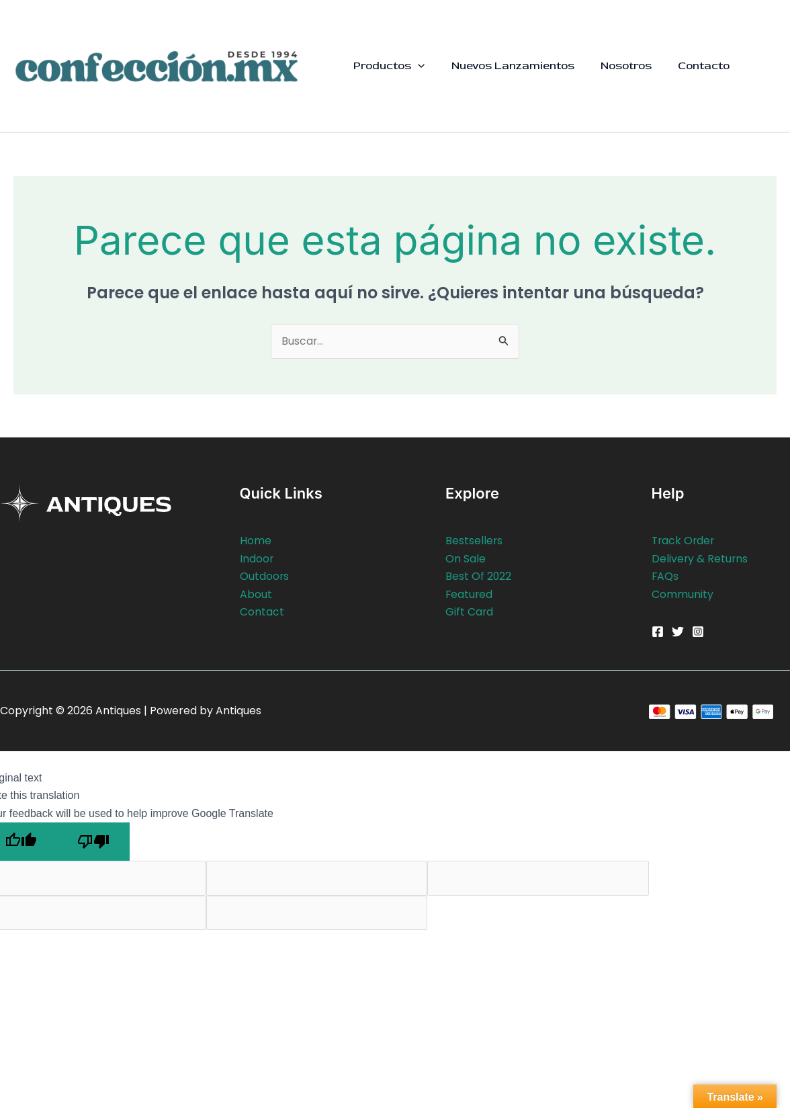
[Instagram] (698, 632)
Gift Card (469, 612)
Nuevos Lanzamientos (507, 65)
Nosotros (617, 65)
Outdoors (265, 577)
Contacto (691, 65)
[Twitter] (678, 632)
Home (255, 541)
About (256, 594)
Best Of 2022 (478, 577)
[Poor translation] (93, 841)
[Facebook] (658, 632)
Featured (469, 594)
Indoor (257, 558)
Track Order (684, 541)
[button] (416, 66)
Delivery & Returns (700, 558)
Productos (387, 66)
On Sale (465, 558)
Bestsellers (474, 541)
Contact (262, 612)
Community (682, 594)
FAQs (665, 577)
